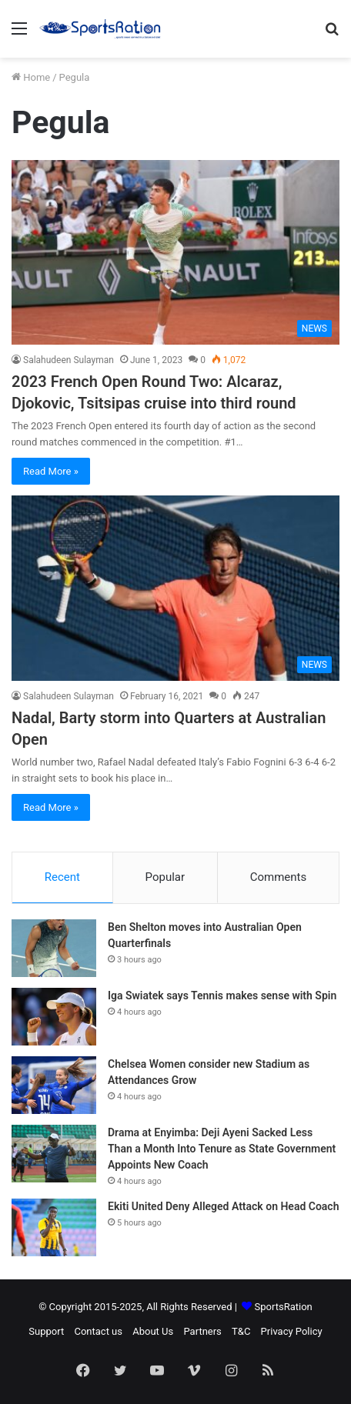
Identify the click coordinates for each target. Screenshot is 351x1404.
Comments (278, 877)
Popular (165, 877)
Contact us (98, 1331)
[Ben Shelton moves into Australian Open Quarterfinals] (54, 948)
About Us (152, 1331)
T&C (241, 1331)
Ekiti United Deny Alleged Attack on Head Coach (223, 1206)
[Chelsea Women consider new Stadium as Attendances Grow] (54, 1085)
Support (46, 1331)
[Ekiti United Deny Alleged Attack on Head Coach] (54, 1227)
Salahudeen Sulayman (68, 360)
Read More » (51, 471)
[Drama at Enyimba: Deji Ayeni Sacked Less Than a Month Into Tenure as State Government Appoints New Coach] (54, 1153)
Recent (62, 877)
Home (31, 77)
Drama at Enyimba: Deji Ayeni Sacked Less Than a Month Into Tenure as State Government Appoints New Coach (222, 1148)
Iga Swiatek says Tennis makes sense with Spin (222, 995)
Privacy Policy (292, 1331)
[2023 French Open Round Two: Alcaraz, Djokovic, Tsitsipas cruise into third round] (175, 252)
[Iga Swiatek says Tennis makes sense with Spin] (54, 1016)
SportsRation (284, 1306)
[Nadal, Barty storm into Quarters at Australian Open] (175, 587)
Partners (202, 1331)
